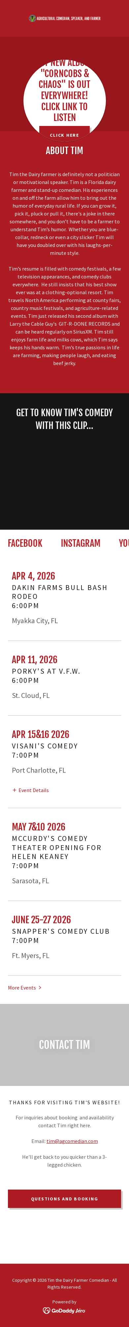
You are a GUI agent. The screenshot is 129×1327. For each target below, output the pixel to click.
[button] (30, 789)
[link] (65, 18)
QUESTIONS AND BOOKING (64, 1199)
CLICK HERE (64, 135)
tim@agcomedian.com (72, 1141)
